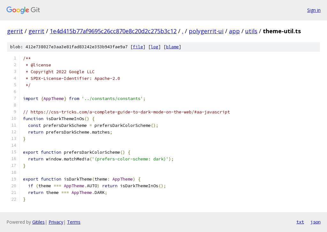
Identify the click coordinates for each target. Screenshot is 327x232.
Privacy (56, 222)
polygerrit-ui (206, 31)
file (138, 47)
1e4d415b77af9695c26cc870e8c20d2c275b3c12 (113, 31)
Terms (73, 222)
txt (300, 222)
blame (172, 47)
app (234, 31)
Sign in (314, 10)
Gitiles (38, 222)
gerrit (15, 31)
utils (251, 31)
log (154, 47)
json (315, 222)
